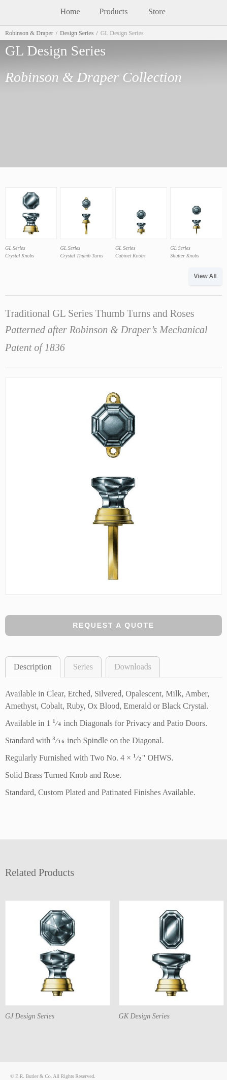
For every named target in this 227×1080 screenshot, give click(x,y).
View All (205, 276)
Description (33, 666)
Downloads (132, 666)
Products (113, 11)
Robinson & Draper (29, 33)
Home (70, 11)
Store (157, 11)
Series (83, 666)
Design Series (76, 33)
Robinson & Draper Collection (93, 77)
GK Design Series (144, 1016)
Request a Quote (113, 625)
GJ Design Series (29, 1016)
